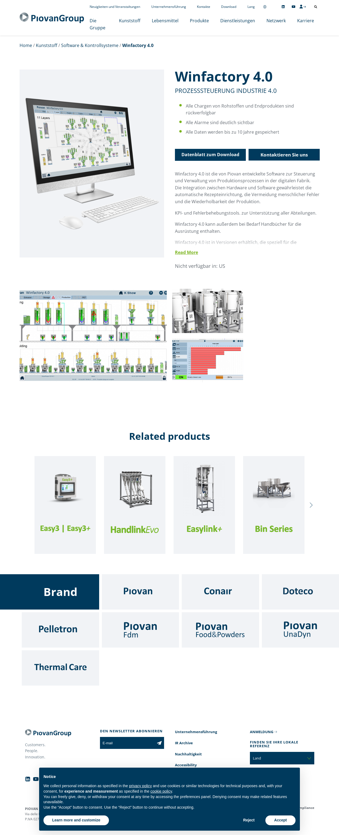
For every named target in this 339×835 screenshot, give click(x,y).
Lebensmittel (165, 21)
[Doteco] (300, 592)
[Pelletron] (60, 630)
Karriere (305, 21)
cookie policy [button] (161, 791)
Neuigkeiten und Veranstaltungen (115, 6)
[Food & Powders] (220, 630)
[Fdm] (140, 630)
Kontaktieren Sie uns (284, 155)
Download (228, 6)
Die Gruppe (97, 24)
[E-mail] (127, 743)
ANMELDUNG (261, 731)
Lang (251, 6)
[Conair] (220, 592)
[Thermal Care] (60, 668)
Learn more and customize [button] (76, 820)
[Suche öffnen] (315, 7)
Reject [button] (249, 820)
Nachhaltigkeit (188, 754)
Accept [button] (280, 820)
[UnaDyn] (300, 630)
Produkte (199, 21)
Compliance (304, 807)
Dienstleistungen (237, 21)
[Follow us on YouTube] (293, 6)
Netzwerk (276, 21)
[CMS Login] (302, 6)
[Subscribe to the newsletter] (159, 743)
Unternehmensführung (168, 6)
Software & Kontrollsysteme (89, 45)
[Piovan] (140, 592)
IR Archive (184, 742)
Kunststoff (129, 21)
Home (26, 45)
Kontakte (203, 6)
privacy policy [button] (140, 786)
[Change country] (264, 7)
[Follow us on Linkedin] (283, 6)
